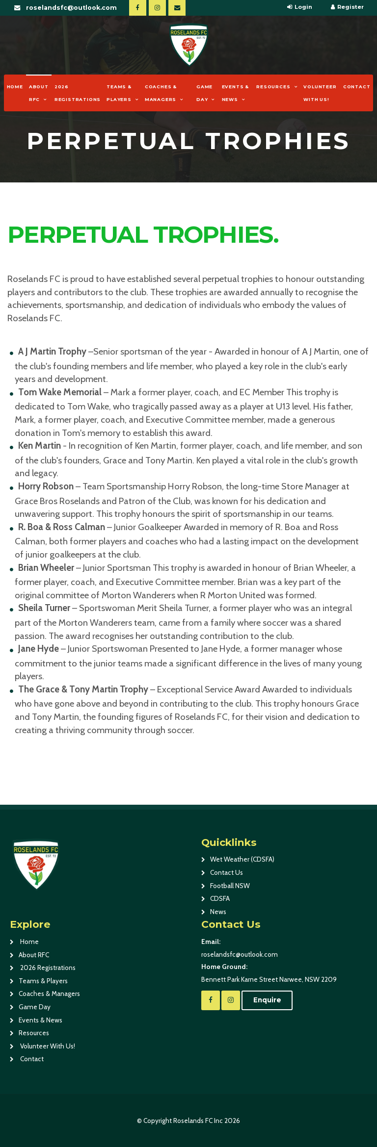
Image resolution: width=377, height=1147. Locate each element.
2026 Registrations (77, 93)
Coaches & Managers (161, 93)
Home (15, 86)
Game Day (204, 93)
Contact (357, 86)
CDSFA (220, 898)
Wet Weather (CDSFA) (242, 859)
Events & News (235, 93)
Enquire (267, 1000)
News (218, 912)
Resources (273, 86)
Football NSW (230, 886)
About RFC (39, 93)
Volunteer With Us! (319, 93)
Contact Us (226, 872)
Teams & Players (119, 93)
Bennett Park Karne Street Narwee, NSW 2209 (284, 972)
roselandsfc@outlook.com (71, 7)
